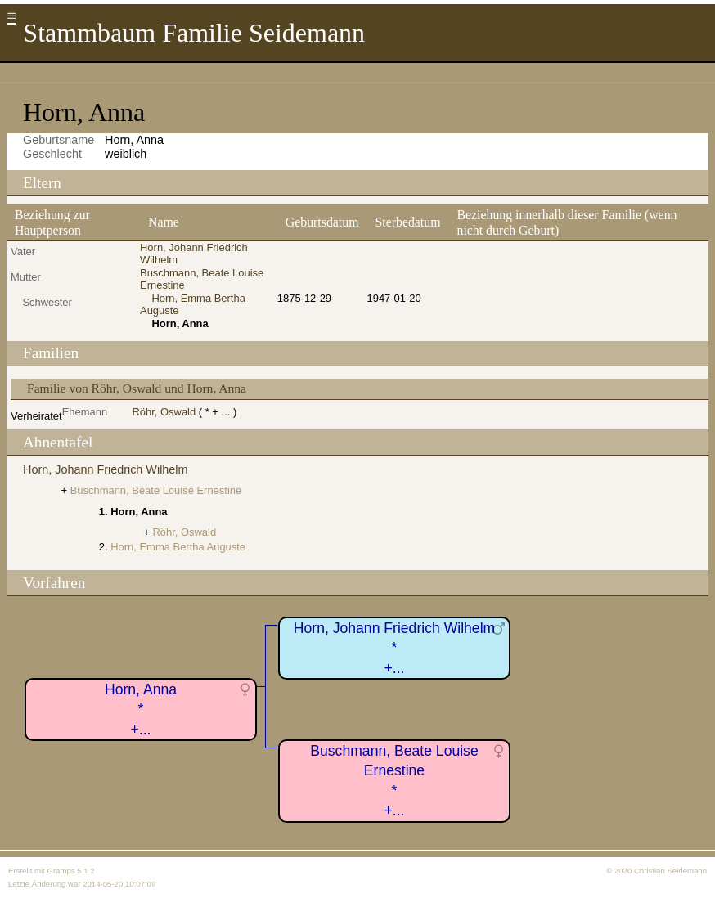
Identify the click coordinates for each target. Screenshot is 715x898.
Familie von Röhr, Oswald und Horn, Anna (136, 388)
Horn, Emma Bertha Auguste (177, 547)
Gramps (60, 870)
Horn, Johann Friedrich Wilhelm (105, 469)
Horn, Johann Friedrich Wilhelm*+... (394, 648)
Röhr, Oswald (164, 412)
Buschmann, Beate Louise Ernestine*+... (394, 781)
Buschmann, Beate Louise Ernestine (156, 490)
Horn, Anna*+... (141, 709)
